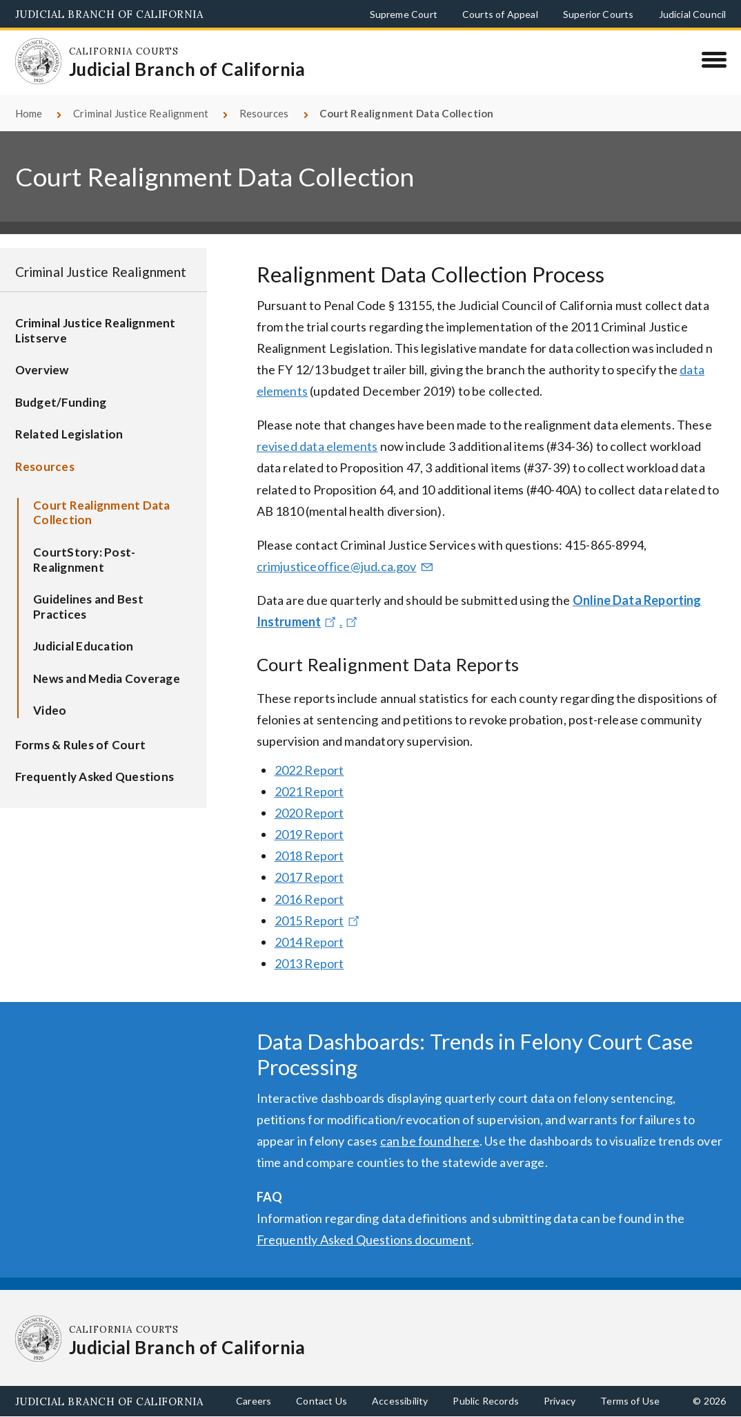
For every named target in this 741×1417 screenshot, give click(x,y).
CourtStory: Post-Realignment (84, 560)
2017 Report (309, 877)
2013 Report (309, 963)
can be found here (430, 1140)
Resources (264, 113)
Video (49, 710)
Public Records (486, 1401)
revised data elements (317, 446)
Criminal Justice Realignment (140, 113)
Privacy (559, 1401)
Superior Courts (598, 14)
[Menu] (714, 59)
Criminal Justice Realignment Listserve (95, 330)
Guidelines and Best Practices (88, 606)
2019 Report (309, 834)
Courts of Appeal (500, 14)
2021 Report (309, 791)
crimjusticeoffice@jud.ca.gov (346, 566)
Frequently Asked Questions (95, 776)
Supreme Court (403, 14)
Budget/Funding (61, 402)
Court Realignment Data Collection (101, 513)
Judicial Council (693, 14)
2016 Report (309, 899)
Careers (253, 1401)
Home (29, 113)
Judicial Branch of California (109, 14)
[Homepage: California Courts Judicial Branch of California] (38, 61)
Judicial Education (83, 646)
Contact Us (321, 1401)
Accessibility (400, 1401)
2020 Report (309, 812)
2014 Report (309, 942)
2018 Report (309, 855)
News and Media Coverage (106, 678)
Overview (42, 370)
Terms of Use (630, 1401)
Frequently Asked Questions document (364, 1239)
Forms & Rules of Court (80, 745)
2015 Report (319, 920)
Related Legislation (69, 434)
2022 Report (309, 770)
